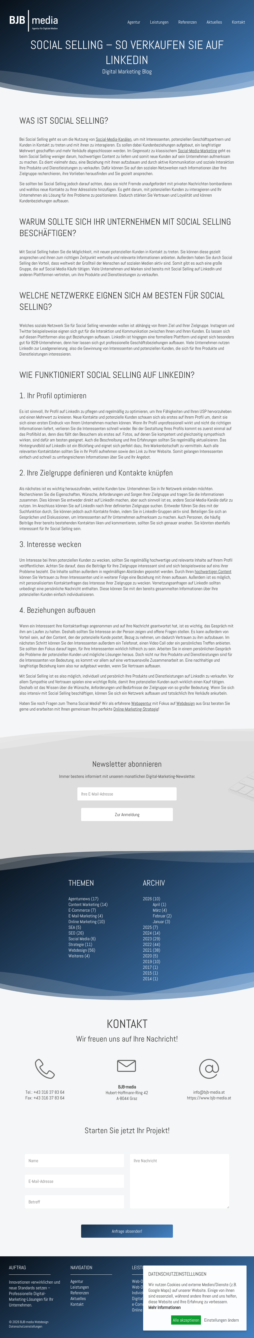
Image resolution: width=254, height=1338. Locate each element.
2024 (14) (151, 933)
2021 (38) (151, 950)
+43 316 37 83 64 (48, 1092)
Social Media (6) (82, 938)
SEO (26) (76, 933)
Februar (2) (162, 916)
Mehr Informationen (164, 1307)
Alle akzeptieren (186, 1320)
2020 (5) (150, 956)
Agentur (133, 22)
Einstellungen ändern (221, 1320)
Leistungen (159, 22)
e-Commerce (142, 1304)
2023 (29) (151, 938)
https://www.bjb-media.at (209, 1098)
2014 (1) (150, 978)
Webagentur (141, 703)
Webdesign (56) (81, 950)
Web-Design (142, 1281)
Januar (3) (161, 921)
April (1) (159, 904)
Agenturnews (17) (83, 899)
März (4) (160, 910)
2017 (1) (150, 967)
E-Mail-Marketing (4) (85, 916)
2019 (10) (151, 961)
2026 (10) (151, 899)
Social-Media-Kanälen (113, 139)
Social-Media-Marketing (197, 150)
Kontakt (238, 22)
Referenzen (187, 22)
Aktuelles (214, 22)
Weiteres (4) (79, 956)
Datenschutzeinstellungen (25, 1326)
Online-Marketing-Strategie (135, 709)
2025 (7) (150, 927)
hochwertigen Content (213, 571)
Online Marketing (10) (86, 921)
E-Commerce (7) (82, 910)
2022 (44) (151, 944)
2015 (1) (150, 973)
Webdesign (185, 703)
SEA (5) (74, 927)
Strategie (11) (80, 944)
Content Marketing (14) (88, 904)
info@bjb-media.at (209, 1092)
